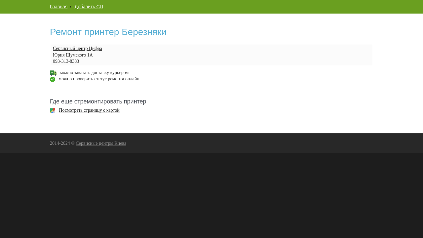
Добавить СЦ (89, 6)
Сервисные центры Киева (101, 143)
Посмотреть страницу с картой (89, 110)
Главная (58, 6)
